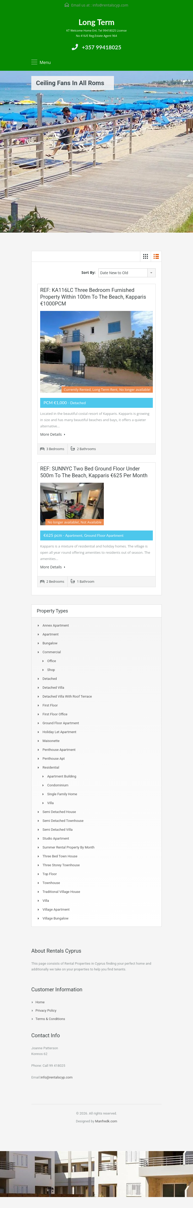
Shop (51, 670)
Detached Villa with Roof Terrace (67, 696)
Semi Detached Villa (58, 830)
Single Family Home (62, 794)
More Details (52, 434)
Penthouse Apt (54, 759)
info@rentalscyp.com (110, 5)
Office (51, 661)
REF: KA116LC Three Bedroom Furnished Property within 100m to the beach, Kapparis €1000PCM (93, 297)
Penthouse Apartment (59, 750)
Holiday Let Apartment (59, 732)
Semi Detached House (59, 812)
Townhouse (51, 883)
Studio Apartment (56, 838)
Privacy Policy (45, 1010)
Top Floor (50, 874)
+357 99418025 (101, 47)
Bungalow (50, 643)
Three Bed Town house (60, 856)
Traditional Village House (61, 892)
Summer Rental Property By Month (68, 847)
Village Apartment (56, 909)
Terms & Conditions (50, 1019)
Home (40, 1002)
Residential (51, 767)
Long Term (96, 22)
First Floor (50, 705)
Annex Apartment (56, 625)
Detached (50, 679)
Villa (50, 803)
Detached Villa (53, 688)
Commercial (52, 652)
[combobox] (127, 272)
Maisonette (51, 741)
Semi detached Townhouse (63, 821)
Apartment (51, 634)
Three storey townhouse (61, 865)
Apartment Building (61, 776)
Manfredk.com (106, 1121)
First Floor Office (55, 714)
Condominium (57, 785)
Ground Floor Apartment (61, 723)
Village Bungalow (55, 918)
